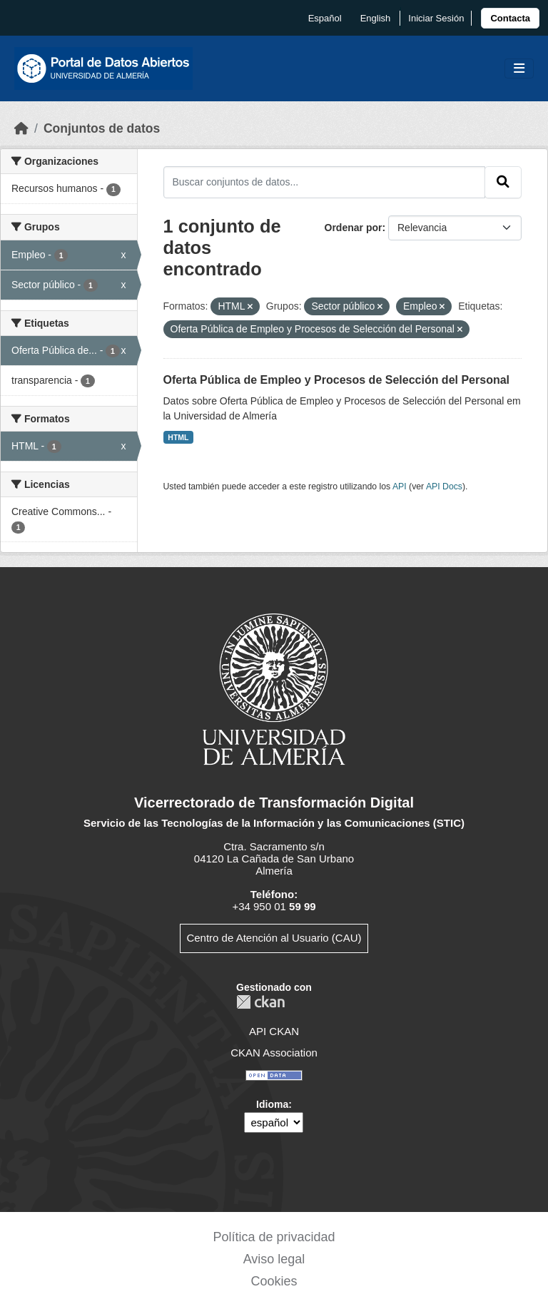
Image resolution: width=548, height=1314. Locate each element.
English (375, 18)
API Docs (444, 487)
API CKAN (274, 1031)
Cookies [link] (273, 1281)
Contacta (510, 18)
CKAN (260, 1001)
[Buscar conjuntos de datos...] (324, 182)
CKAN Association (274, 1052)
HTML (178, 437)
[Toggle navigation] (519, 68)
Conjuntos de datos (102, 128)
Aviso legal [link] (274, 1259)
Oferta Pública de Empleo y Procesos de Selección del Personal (336, 380)
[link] (510, 18)
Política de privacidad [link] (274, 1237)
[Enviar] (503, 182)
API (399, 487)
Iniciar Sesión (436, 18)
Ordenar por (353, 227)
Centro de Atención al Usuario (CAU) (273, 938)
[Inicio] (21, 128)
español (325, 18)
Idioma (272, 1104)
